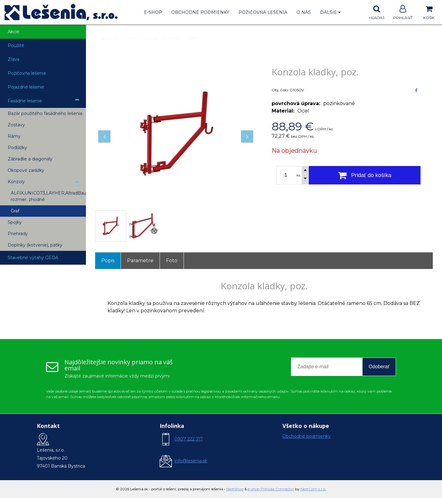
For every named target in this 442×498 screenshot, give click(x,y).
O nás (304, 12)
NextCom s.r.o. (313, 489)
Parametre (140, 260)
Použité (16, 45)
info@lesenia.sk (190, 461)
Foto (171, 260)
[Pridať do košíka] (365, 175)
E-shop (153, 12)
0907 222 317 (188, 439)
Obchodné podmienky (200, 12)
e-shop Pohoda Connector (271, 489)
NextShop (234, 489)
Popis (107, 260)
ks (298, 175)
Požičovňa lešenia (262, 12)
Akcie (13, 31)
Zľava (13, 59)
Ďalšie (330, 12)
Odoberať (379, 366)
